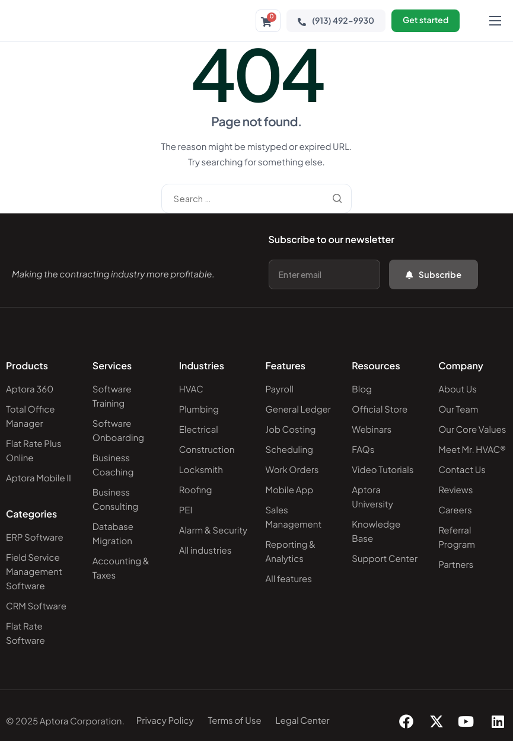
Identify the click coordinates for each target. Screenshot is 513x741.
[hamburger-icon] (495, 20)
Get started (425, 20)
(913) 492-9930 (335, 20)
